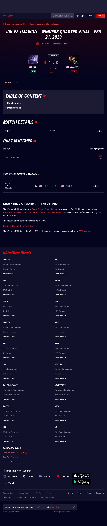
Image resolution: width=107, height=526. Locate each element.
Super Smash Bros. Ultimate (44, 209)
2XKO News (7, 311)
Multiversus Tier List (62, 395)
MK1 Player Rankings (62, 264)
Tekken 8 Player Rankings (12, 264)
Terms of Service (9, 493)
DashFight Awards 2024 (11, 453)
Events (70, 493)
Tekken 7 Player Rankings (12, 327)
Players (79, 493)
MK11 (57, 427)
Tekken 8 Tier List (9, 269)
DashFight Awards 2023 (11, 457)
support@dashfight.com (11, 512)
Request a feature (47, 498)
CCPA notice (51, 493)
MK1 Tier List (59, 269)
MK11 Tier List (60, 437)
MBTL (57, 406)
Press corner (21, 498)
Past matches (14, 108)
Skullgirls (59, 364)
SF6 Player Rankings (10, 285)
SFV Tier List (7, 437)
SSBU (57, 301)
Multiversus (60, 385)
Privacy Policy (24, 493)
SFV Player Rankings (10, 432)
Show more (9, 274)
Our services (7, 498)
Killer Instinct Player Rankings (14, 390)
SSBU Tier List (60, 311)
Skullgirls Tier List (61, 374)
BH (4, 343)
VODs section (85, 231)
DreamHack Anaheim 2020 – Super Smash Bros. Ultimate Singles (33, 212)
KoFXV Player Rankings (11, 411)
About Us (33, 498)
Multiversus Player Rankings (65, 390)
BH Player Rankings (10, 348)
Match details (14, 103)
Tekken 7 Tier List (9, 332)
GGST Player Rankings (62, 348)
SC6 (4, 364)
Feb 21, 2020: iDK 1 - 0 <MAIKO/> (18, 226)
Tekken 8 (7, 259)
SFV (4, 427)
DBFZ (57, 322)
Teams (89, 493)
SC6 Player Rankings (10, 369)
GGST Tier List (60, 353)
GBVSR (57, 280)
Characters (100, 493)
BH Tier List (7, 353)
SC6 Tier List (7, 374)
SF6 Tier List (7, 290)
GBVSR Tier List (60, 290)
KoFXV (6, 406)
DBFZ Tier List (60, 332)
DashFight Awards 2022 (11, 461)
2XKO (5, 301)
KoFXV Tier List (8, 416)
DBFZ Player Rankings (62, 327)
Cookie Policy (38, 493)
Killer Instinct (10, 385)
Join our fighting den (18, 470)
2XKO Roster (7, 306)
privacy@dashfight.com (62, 512)
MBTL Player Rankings (63, 411)
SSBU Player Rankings (62, 306)
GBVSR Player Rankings (63, 285)
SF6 (4, 280)
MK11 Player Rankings (63, 432)
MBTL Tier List (60, 416)
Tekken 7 (7, 322)
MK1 (56, 259)
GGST (57, 343)
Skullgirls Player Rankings (64, 369)
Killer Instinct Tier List (11, 395)
